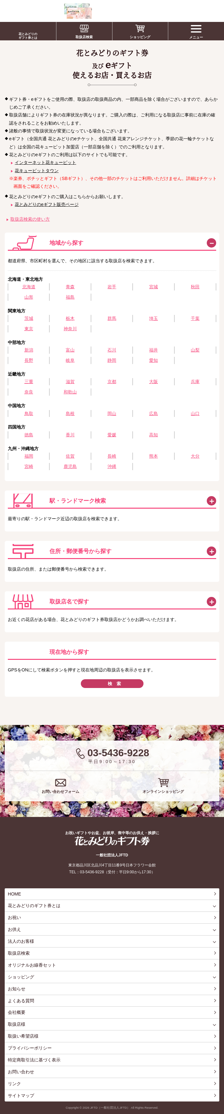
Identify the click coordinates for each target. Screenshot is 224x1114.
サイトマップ (21, 1095)
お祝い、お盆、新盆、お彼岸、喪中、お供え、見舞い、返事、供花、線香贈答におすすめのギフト (47, 11)
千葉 (195, 318)
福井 (153, 349)
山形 (28, 297)
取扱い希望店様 (23, 1036)
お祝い (14, 917)
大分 (195, 456)
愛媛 (111, 434)
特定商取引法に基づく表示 (34, 1059)
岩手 (111, 286)
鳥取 (28, 413)
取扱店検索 (84, 37)
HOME (14, 893)
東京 (28, 328)
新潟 (28, 349)
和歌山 (70, 391)
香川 (70, 434)
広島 (153, 413)
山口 (195, 413)
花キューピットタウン (37, 170)
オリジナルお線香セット (32, 965)
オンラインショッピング (163, 791)
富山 (70, 349)
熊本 (153, 456)
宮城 (153, 286)
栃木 (70, 318)
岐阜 (70, 360)
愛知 (153, 360)
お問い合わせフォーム (60, 791)
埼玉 (153, 318)
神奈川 (70, 328)
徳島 (28, 434)
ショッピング (140, 37)
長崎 (111, 456)
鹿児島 (70, 466)
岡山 (111, 413)
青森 (70, 286)
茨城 (28, 318)
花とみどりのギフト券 (112, 840)
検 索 (114, 683)
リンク (14, 1083)
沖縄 (111, 466)
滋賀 (70, 381)
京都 (111, 381)
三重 (28, 381)
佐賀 (70, 456)
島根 (70, 413)
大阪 (153, 381)
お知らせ (16, 988)
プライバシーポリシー (30, 1047)
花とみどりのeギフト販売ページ (47, 204)
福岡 (28, 456)
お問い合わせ (21, 1071)
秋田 (195, 286)
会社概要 (16, 1012)
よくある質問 (21, 1000)
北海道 (28, 286)
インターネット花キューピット (45, 162)
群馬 (111, 318)
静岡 (111, 360)
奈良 (28, 391)
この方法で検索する (211, 501)
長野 (28, 360)
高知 (153, 434)
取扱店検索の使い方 (30, 219)
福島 (70, 297)
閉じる (211, 243)
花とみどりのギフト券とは (27, 35)
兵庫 (195, 381)
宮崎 (28, 466)
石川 (111, 349)
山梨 (195, 349)
